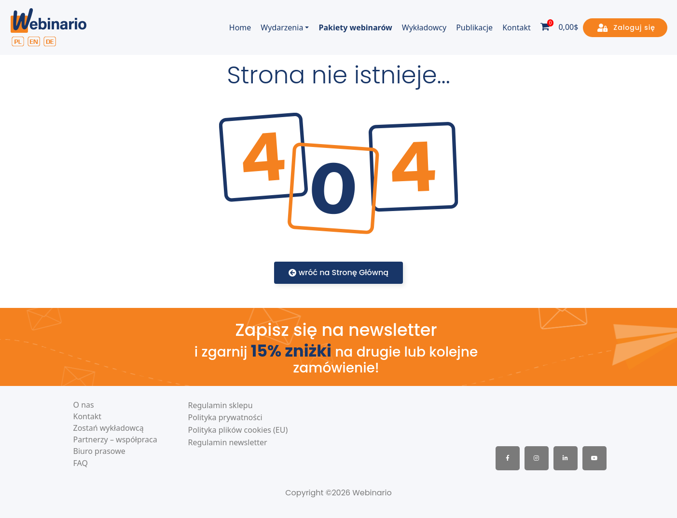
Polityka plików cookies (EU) (238, 430)
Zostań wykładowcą (108, 428)
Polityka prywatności (225, 417)
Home (240, 27)
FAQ (80, 463)
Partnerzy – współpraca (115, 439)
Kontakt (516, 27)
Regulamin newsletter (227, 443)
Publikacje (474, 27)
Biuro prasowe (99, 451)
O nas (83, 405)
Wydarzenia (282, 27)
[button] (625, 27)
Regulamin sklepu (220, 405)
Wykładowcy (424, 27)
